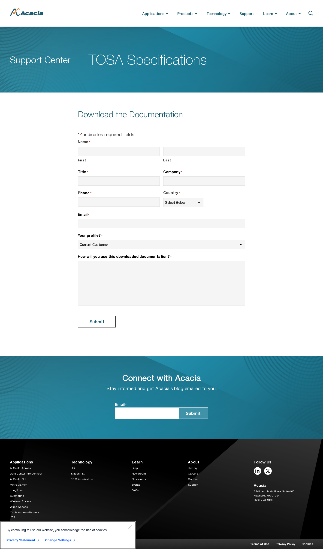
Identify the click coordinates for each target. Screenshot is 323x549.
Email (83, 214)
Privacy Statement (20, 540)
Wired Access (19, 507)
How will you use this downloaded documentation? (125, 256)
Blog (135, 468)
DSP (73, 468)
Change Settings (58, 540)
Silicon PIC (78, 473)
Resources (139, 479)
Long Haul (17, 490)
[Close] (129, 527)
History (192, 468)
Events (136, 484)
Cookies (307, 544)
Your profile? (90, 235)
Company (172, 172)
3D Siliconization (82, 479)
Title (83, 172)
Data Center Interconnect (26, 473)
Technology (216, 13)
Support (246, 13)
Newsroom (139, 473)
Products (185, 13)
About (291, 13)
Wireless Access (21, 501)
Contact (193, 479)
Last (167, 160)
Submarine (17, 495)
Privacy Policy (285, 544)
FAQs (135, 490)
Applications (153, 13)
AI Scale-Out (18, 479)
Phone (84, 193)
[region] (68, 535)
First (82, 160)
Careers (193, 473)
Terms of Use (260, 544)
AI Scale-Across (20, 468)
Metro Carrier (18, 484)
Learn (268, 13)
